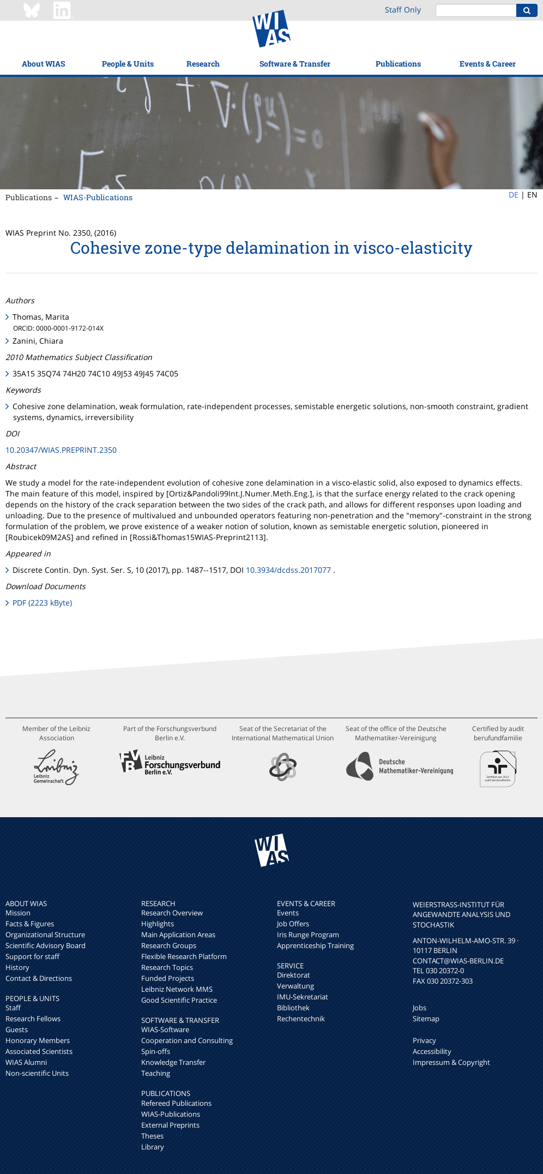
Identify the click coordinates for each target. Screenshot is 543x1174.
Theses (152, 1136)
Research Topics (167, 967)
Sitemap (426, 1018)
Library (152, 1147)
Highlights (157, 924)
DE (513, 194)
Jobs (419, 1008)
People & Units (128, 63)
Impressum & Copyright (451, 1062)
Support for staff (32, 956)
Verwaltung (295, 986)
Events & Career (488, 63)
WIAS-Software (165, 1029)
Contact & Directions (38, 978)
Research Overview (172, 913)
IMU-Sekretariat (302, 997)
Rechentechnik (301, 1018)
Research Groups (168, 945)
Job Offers (293, 924)
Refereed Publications (176, 1103)
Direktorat (293, 975)
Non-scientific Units (37, 1073)
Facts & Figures (29, 924)
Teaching (155, 1073)
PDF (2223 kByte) (42, 602)
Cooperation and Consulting (187, 1040)
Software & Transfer (295, 63)
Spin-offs (155, 1051)
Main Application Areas (178, 934)
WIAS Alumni (26, 1062)
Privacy (424, 1040)
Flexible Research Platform (184, 956)
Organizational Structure (45, 934)
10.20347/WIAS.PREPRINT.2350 (61, 450)
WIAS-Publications (97, 197)
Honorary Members (37, 1040)
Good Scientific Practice (179, 1000)
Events (288, 913)
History (17, 967)
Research (203, 63)
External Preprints (170, 1125)
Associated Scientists (39, 1051)
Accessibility (432, 1051)
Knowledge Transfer (173, 1062)
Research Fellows (33, 1018)
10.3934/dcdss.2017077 (288, 570)
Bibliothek (293, 1008)
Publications (398, 63)
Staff (13, 1008)
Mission (18, 913)
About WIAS (43, 63)
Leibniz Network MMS (177, 989)
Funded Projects (167, 978)
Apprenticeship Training (315, 945)
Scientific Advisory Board (45, 945)
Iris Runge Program (308, 934)
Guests (16, 1029)
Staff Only (403, 9)
